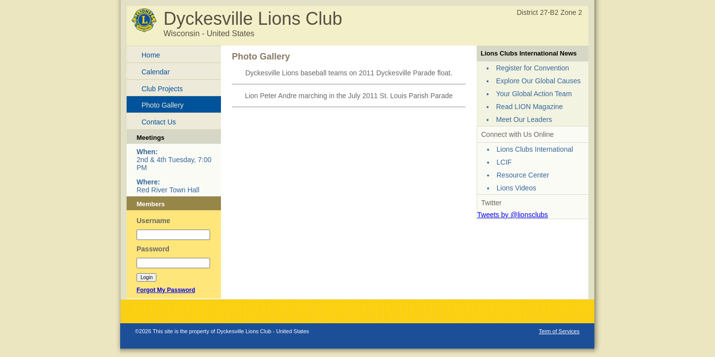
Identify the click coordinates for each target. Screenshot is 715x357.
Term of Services (559, 331)
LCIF (504, 162)
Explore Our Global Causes (538, 81)
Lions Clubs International (535, 149)
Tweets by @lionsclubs (512, 215)
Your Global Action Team (534, 94)
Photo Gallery (163, 105)
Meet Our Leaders (524, 119)
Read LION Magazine (529, 107)
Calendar (156, 72)
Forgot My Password (166, 290)
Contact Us (159, 122)
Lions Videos (516, 188)
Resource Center (523, 175)
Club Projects (162, 89)
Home (151, 55)
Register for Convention (532, 68)
